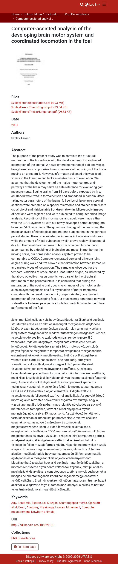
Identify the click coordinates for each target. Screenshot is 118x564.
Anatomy (32, 507)
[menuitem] (86, 4)
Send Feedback (93, 561)
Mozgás (52, 503)
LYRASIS (86, 556)
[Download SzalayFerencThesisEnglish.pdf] (39, 107)
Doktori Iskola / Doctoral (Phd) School (42, 14)
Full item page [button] (25, 547)
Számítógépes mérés (73, 503)
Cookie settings (25, 561)
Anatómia (24, 503)
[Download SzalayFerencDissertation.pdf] (37, 103)
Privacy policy (45, 561)
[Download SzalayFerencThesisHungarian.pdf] (41, 112)
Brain (21, 507)
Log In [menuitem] (93, 4)
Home (16, 14)
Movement (73, 507)
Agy (13, 503)
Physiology (47, 507)
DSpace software (37, 556)
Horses (60, 507)
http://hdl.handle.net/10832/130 (32, 525)
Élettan (36, 503)
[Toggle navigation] (104, 4)
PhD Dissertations (77, 14)
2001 (14, 125)
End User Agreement (69, 561)
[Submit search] (82, 4)
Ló (44, 503)
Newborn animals (42, 512)
